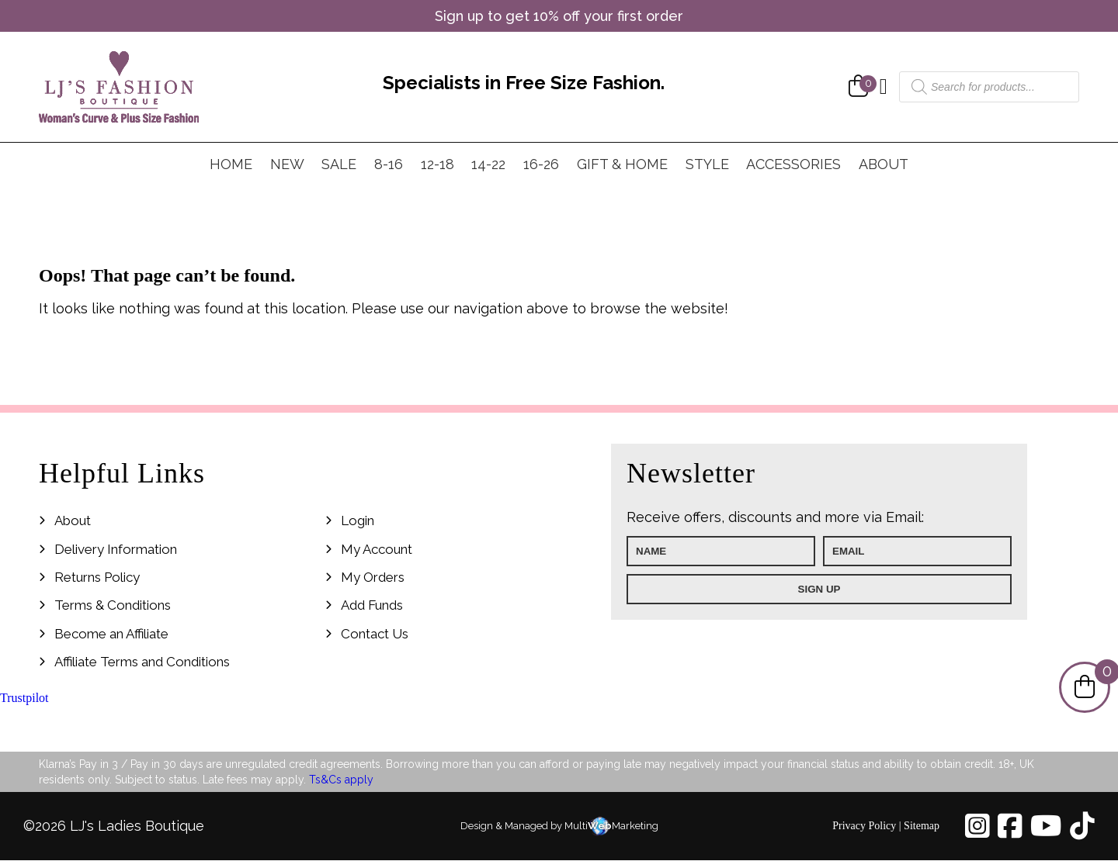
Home (231, 164)
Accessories (793, 164)
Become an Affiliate (111, 633)
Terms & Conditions (112, 605)
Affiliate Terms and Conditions (142, 661)
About (883, 164)
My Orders (372, 577)
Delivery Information (115, 549)
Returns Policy (97, 577)
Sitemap (921, 826)
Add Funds (372, 605)
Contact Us (374, 633)
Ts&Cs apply (341, 779)
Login (357, 520)
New (287, 164)
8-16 (388, 164)
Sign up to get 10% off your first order (559, 16)
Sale (338, 164)
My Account (376, 549)
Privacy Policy (864, 826)
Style (707, 164)
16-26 (541, 164)
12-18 (437, 164)
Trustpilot (24, 697)
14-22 (488, 164)
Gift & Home (622, 164)
